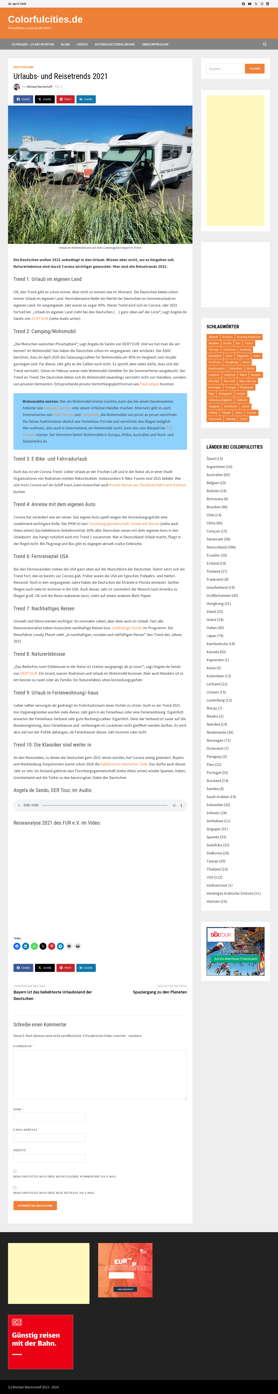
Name (18, 1109)
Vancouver (215, 419)
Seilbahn (242, 400)
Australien (215, 474)
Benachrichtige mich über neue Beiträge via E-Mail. (54, 1193)
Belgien (213, 482)
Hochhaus (215, 362)
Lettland (213, 683)
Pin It (65, 99)
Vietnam (213, 901)
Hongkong (231, 362)
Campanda (90, 414)
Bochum (227, 337)
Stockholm (230, 406)
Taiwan (212, 861)
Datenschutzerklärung (115, 44)
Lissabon (214, 375)
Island (246, 362)
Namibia (213, 724)
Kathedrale (235, 368)
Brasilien (214, 343)
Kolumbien (215, 675)
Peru (210, 764)
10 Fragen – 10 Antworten (33, 44)
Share (23, 99)
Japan (211, 635)
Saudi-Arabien (218, 796)
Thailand (214, 869)
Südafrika (214, 844)
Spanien (213, 836)
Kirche (250, 368)
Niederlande (216, 732)
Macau (212, 708)
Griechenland (217, 587)
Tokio (238, 412)
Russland (214, 780)
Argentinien (216, 466)
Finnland (213, 571)
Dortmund (229, 349)
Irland (211, 611)
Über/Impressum (155, 44)
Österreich (215, 748)
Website (19, 1150)
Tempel (226, 412)
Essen (229, 356)
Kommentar (23, 1046)
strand (245, 406)
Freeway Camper (57, 407)
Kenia (211, 667)
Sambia (212, 788)
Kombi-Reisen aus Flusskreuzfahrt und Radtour (147, 484)
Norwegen (215, 387)
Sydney (213, 412)
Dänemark (215, 539)
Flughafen (243, 356)
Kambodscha (217, 368)
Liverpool (229, 375)
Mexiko (212, 716)
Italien (212, 627)
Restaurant (246, 387)
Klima (65, 44)
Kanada (213, 651)
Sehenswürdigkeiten (220, 400)
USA (210, 877)
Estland (213, 563)
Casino (249, 343)
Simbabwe (215, 820)
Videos (82, 44)
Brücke (227, 343)
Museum (256, 375)
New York (229, 381)
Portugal (230, 387)
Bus (238, 343)
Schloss (240, 394)
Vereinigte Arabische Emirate (230, 893)
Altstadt (213, 337)
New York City (248, 381)
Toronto (251, 412)
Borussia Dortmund (248, 337)
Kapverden (215, 659)
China (211, 522)
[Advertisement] (236, 160)
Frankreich (215, 579)
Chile (210, 514)
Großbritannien (219, 595)
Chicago (214, 349)
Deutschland (23, 67)
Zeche (243, 419)
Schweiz (213, 812)
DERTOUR (39, 318)
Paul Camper (63, 414)
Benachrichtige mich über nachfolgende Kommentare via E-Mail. (65, 1176)
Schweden (215, 804)
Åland (211, 458)
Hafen (256, 356)
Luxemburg (216, 700)
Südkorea (214, 853)
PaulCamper (149, 383)
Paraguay (214, 756)
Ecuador (213, 555)
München (214, 381)
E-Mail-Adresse (26, 1130)
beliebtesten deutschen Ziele (124, 764)
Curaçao (213, 530)
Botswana (215, 498)
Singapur (214, 406)
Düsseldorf (215, 356)
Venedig (230, 419)
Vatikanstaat (217, 885)
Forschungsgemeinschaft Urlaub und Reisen (124, 523)
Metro (243, 375)
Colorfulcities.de (45, 19)
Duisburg (245, 349)
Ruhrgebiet (225, 394)
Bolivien (213, 490)
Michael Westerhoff (39, 87)
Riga (211, 394)
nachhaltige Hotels (127, 627)
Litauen (213, 691)
